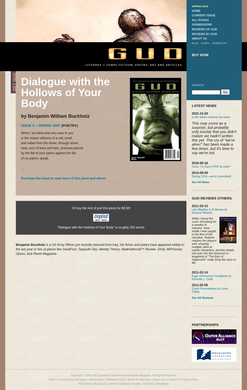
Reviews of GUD (116, 379)
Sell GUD (148, 383)
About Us (132, 379)
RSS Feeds (85, 383)
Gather (112, 383)
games (205, 43)
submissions (202, 24)
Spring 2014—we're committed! (211, 176)
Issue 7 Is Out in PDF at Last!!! (211, 166)
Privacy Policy (190, 379)
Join (163, 379)
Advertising (162, 383)
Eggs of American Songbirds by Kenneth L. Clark (211, 277)
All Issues (81, 379)
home (196, 10)
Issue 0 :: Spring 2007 (40, 126)
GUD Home (140, 53)
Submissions (96, 379)
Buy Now (146, 379)
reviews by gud (204, 34)
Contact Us (173, 379)
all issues (200, 20)
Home (52, 379)
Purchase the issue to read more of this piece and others (63, 178)
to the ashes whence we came (211, 117)
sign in (222, 43)
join (214, 43)
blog (195, 43)
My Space (100, 383)
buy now (200, 55)
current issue (203, 15)
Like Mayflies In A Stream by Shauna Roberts (210, 211)
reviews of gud (204, 29)
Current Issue (66, 379)
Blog (155, 379)
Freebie (136, 383)
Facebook (124, 383)
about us (199, 38)
